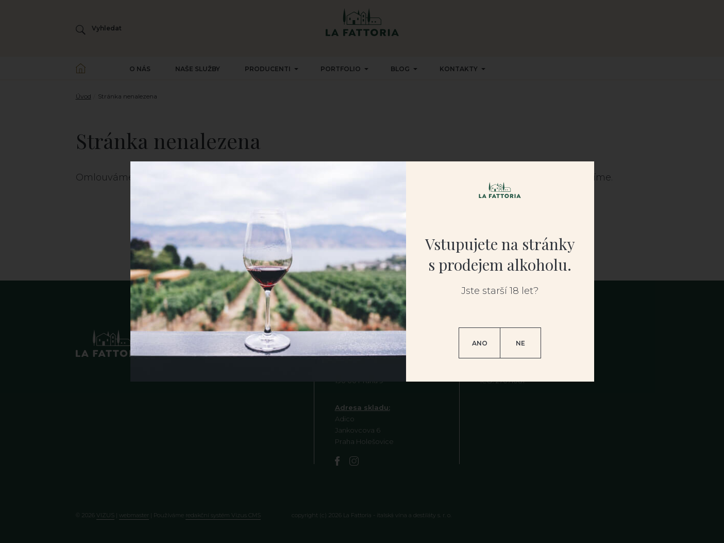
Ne (520, 343)
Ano (479, 343)
